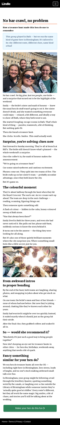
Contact (27, 422)
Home (4, 422)
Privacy (19, 422)
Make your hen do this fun (30, 408)
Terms (11, 422)
